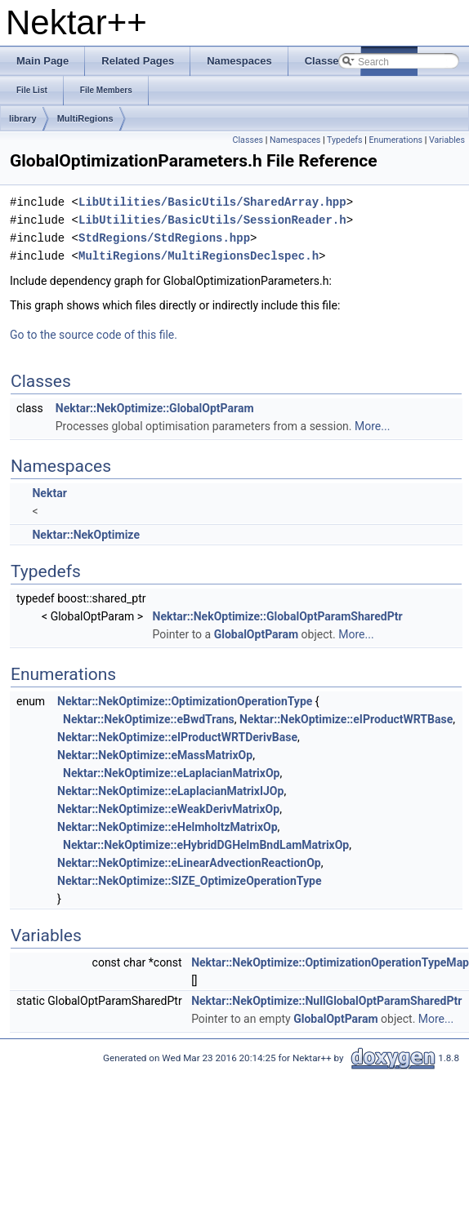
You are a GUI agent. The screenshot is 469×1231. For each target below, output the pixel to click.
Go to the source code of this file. (93, 334)
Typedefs (345, 140)
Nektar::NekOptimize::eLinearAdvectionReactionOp (189, 862)
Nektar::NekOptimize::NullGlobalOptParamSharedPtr (326, 1000)
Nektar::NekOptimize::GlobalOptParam (155, 408)
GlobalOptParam (256, 634)
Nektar (49, 493)
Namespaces (295, 140)
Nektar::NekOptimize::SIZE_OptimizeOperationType (189, 880)
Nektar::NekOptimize (85, 534)
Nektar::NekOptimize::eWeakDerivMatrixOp (168, 808)
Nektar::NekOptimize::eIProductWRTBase (346, 719)
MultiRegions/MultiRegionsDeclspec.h (198, 256)
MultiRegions (85, 118)
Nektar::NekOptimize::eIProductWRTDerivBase (177, 737)
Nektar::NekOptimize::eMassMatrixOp (154, 755)
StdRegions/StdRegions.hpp (164, 238)
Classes (248, 140)
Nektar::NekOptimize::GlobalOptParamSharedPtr (278, 616)
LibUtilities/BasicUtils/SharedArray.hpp (212, 202)
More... (372, 426)
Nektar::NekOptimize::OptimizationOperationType (184, 701)
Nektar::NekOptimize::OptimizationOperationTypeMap (330, 962)
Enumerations (395, 140)
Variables (447, 140)
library (23, 118)
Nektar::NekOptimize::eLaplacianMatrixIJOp (170, 791)
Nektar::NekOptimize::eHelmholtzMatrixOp (167, 826)
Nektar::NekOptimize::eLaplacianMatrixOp (171, 773)
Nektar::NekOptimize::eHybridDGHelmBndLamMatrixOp (206, 844)
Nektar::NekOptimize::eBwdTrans (148, 719)
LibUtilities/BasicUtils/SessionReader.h (212, 220)
